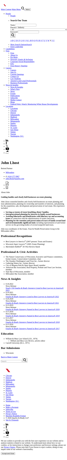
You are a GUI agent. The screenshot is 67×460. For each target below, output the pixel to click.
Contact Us (14, 76)
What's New (15, 89)
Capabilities (10, 49)
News (12, 91)
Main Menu (16, 9)
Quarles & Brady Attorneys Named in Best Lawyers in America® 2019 (33, 316)
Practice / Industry (17, 27)
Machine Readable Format (16, 416)
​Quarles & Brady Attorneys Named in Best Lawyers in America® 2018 (33, 322)
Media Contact (16, 100)
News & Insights (12, 85)
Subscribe (14, 98)
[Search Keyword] (11, 361)
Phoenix (13, 125)
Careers (8, 68)
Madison (13, 117)
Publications (15, 96)
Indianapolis (15, 115)
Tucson (13, 134)
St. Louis (13, 128)
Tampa (12, 132)
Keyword (13, 32)
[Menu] (28, 9)
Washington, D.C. (17, 136)
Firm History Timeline (18, 66)
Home (8, 405)
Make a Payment (12, 407)
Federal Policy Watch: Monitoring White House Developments (34, 104)
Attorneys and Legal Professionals (23, 81)
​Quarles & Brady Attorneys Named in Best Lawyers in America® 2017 (33, 329)
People (8, 14)
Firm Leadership (16, 47)
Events (13, 94)
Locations (9, 106)
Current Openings (17, 74)
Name (12, 25)
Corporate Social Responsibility (22, 62)
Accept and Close (8, 453)
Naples (13, 123)
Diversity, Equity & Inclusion (21, 59)
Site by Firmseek (12, 420)
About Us (14, 55)
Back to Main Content (9, 357)
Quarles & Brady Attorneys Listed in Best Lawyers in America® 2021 (32, 303)
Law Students (15, 79)
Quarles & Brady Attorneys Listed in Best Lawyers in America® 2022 (32, 297)
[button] (7, 153)
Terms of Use (11, 412)
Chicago (13, 111)
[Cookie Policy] (33, 447)
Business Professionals (19, 83)
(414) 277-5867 (13, 176)
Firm (7, 51)
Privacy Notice (11, 414)
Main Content (6, 9)
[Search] (23, 9)
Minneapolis (15, 121)
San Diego (14, 130)
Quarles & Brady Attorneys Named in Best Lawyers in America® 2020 (33, 309)
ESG (12, 64)
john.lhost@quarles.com (15, 179)
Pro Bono (14, 57)
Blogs (12, 102)
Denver (13, 113)
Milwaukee (14, 119)
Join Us (13, 72)
